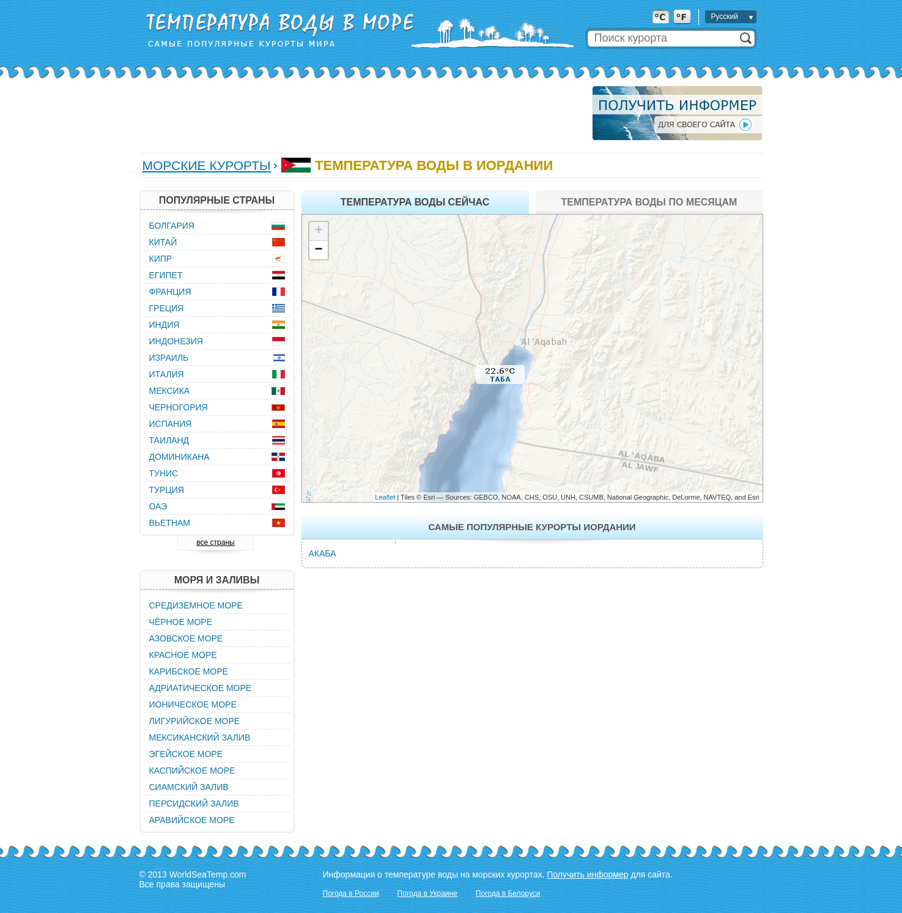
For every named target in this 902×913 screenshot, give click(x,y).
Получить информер (587, 874)
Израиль (169, 358)
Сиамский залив (189, 787)
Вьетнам (170, 523)
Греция (166, 308)
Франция (170, 292)
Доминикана (179, 457)
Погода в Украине (427, 893)
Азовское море (186, 638)
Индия (164, 325)
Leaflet (385, 497)
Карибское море (188, 671)
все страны (215, 542)
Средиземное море (196, 605)
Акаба (322, 553)
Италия (166, 374)
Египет (166, 275)
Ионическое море (193, 704)
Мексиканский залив (200, 737)
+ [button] (318, 231)
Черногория (178, 407)
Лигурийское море (194, 721)
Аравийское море (192, 820)
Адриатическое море (200, 688)
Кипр (160, 259)
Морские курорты (206, 165)
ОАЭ (158, 506)
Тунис (164, 473)
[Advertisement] (362, 113)
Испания (170, 424)
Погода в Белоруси (508, 893)
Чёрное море (180, 622)
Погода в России (351, 893)
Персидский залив (194, 803)
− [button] (318, 250)
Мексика (169, 391)
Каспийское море (192, 770)
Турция (166, 490)
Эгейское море (186, 754)
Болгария (171, 226)
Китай (163, 242)
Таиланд (169, 440)
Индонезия (176, 341)
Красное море (183, 655)
